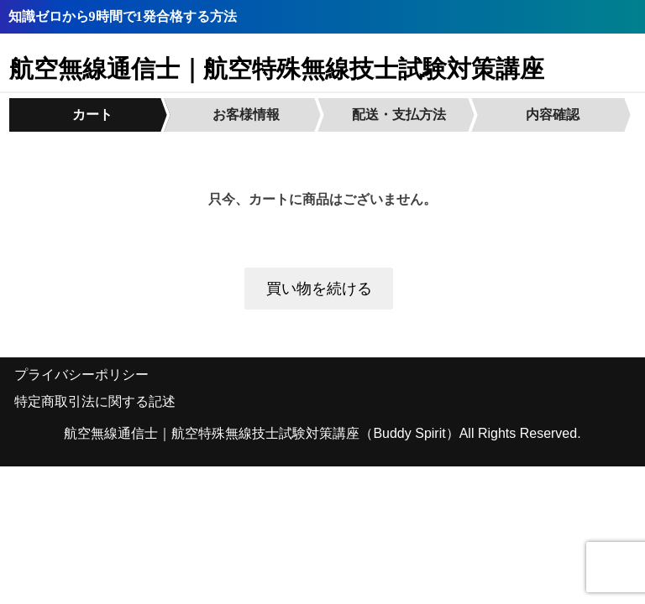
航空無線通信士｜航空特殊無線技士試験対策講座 (276, 69)
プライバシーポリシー (81, 374)
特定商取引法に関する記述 (95, 401)
